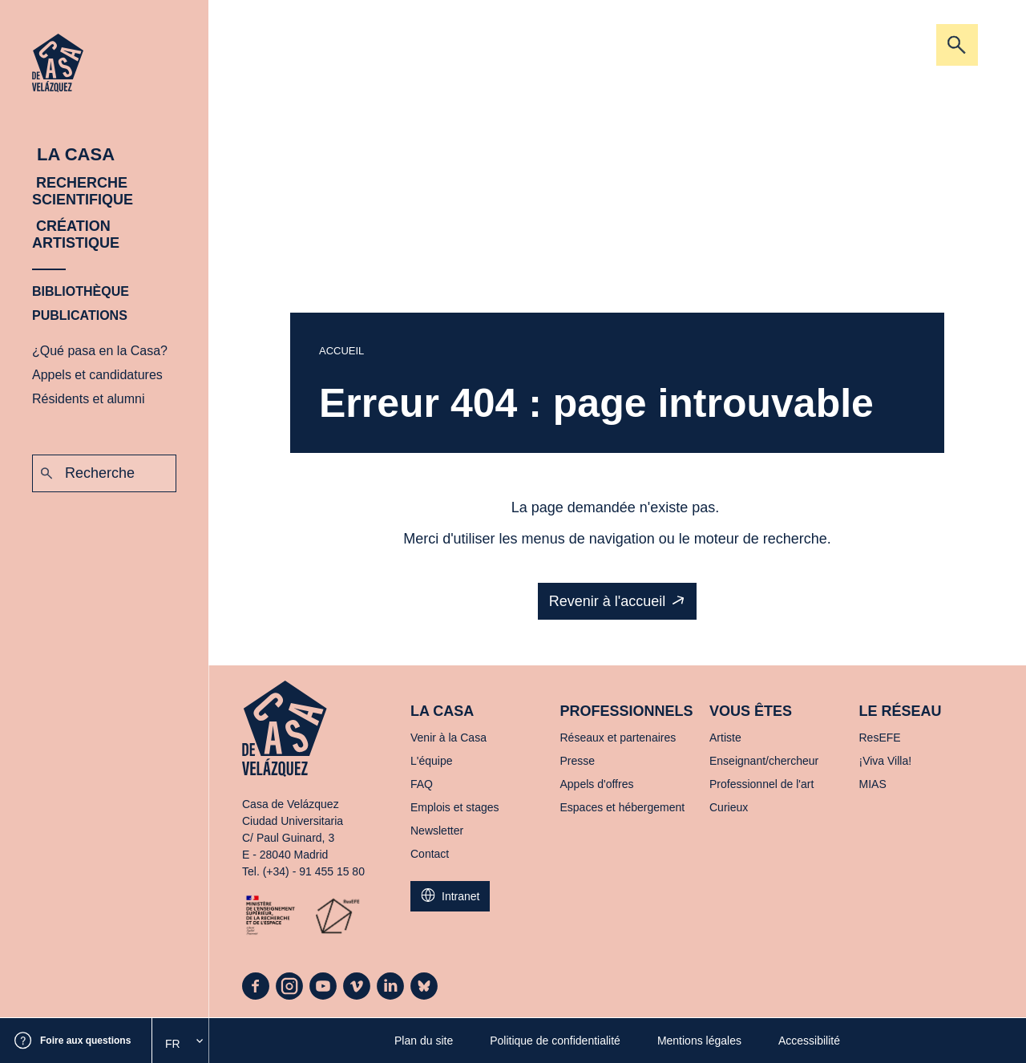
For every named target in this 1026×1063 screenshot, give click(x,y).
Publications (79, 315)
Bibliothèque (80, 291)
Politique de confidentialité (555, 1040)
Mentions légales (699, 1040)
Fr (172, 1043)
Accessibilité (809, 1040)
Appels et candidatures (97, 375)
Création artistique (75, 234)
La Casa (73, 154)
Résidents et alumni (88, 399)
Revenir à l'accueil (607, 601)
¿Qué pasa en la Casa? (100, 351)
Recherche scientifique (82, 191)
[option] (180, 1044)
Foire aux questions (85, 1040)
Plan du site (423, 1040)
